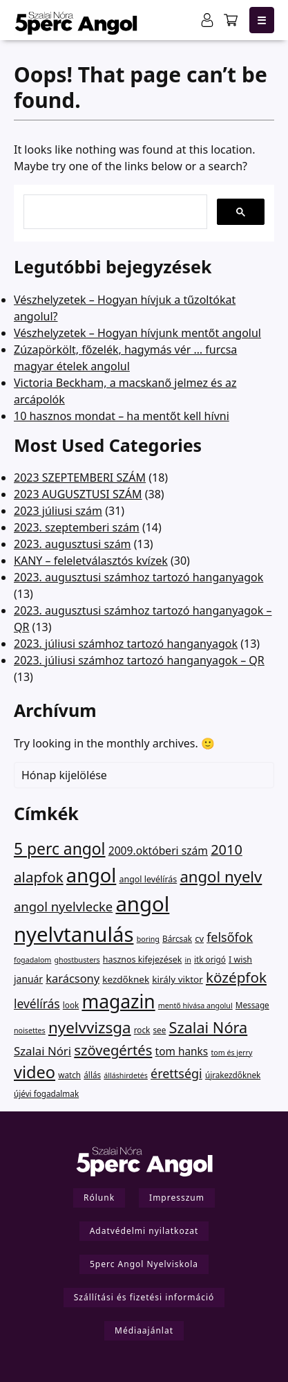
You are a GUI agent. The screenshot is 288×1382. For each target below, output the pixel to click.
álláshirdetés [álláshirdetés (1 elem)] (126, 1075)
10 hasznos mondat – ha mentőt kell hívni (121, 416)
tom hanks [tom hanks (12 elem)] (182, 1051)
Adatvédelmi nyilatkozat (144, 1231)
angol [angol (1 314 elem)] (91, 875)
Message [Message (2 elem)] (252, 1004)
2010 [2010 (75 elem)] (226, 849)
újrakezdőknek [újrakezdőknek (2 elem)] (232, 1074)
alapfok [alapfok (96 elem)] (39, 877)
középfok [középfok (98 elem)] (236, 977)
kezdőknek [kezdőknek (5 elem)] (125, 979)
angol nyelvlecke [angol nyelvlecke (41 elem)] (63, 906)
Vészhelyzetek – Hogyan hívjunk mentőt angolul (137, 332)
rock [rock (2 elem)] (142, 1029)
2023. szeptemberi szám (77, 527)
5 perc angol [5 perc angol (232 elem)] (60, 849)
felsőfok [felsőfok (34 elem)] (230, 937)
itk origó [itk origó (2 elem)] (210, 959)
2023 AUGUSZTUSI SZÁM (78, 494)
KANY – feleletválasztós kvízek (91, 560)
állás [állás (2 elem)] (92, 1074)
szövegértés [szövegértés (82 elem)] (113, 1050)
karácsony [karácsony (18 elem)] (72, 978)
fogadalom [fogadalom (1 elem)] (32, 960)
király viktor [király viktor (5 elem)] (177, 979)
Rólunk (99, 1197)
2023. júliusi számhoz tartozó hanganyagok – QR (139, 660)
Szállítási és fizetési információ (144, 1297)
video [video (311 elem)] (34, 1072)
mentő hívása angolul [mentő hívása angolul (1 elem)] (195, 1005)
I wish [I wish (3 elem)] (240, 959)
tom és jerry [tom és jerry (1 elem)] (231, 1052)
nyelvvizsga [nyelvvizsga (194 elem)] (89, 1027)
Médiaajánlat (144, 1330)
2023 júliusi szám (58, 510)
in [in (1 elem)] (187, 960)
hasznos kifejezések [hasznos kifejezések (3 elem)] (142, 959)
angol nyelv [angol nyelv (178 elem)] (221, 876)
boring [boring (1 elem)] (148, 939)
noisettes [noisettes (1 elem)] (30, 1030)
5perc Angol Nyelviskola (144, 1264)
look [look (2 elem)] (71, 1004)
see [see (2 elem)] (159, 1029)
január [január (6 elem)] (28, 978)
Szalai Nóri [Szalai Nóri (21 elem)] (42, 1051)
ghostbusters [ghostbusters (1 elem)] (77, 960)
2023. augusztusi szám (72, 544)
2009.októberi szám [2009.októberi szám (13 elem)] (158, 850)
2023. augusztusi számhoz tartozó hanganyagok (138, 577)
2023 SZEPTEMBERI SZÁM (80, 477)
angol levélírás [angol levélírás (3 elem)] (148, 879)
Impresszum (176, 1197)
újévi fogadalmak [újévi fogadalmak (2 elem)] (46, 1093)
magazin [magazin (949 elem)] (118, 1001)
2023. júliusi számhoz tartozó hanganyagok (126, 643)
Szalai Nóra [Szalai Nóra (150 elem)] (208, 1027)
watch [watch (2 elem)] (69, 1074)
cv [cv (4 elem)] (199, 938)
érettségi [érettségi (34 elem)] (176, 1073)
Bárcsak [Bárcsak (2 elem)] (177, 938)
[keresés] (114, 207)
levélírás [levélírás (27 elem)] (37, 1003)
